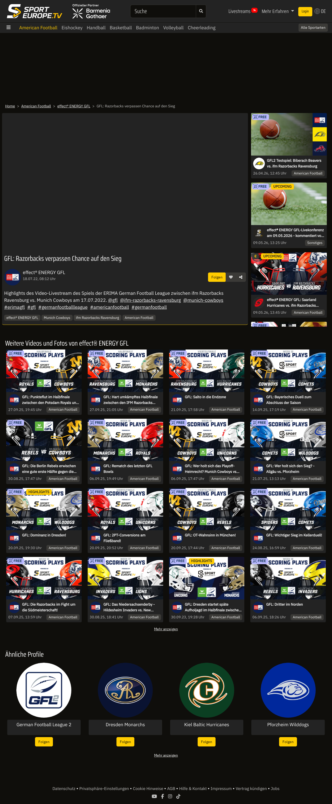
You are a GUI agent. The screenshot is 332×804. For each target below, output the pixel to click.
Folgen (217, 277)
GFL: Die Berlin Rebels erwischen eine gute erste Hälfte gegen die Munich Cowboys (49, 469)
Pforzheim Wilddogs (288, 725)
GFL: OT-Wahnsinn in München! (210, 535)
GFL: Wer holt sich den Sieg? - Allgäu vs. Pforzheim (290, 469)
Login (305, 11)
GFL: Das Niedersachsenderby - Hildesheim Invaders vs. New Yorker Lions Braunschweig (129, 607)
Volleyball (173, 28)
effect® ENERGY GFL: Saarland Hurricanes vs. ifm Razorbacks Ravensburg (291, 302)
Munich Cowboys (57, 317)
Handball (96, 28)
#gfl (31, 307)
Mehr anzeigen (166, 628)
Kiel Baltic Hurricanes (206, 725)
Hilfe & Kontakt (193, 788)
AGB (171, 788)
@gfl (112, 300)
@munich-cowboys (203, 300)
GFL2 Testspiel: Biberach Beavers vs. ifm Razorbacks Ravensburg (294, 163)
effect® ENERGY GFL (73, 106)
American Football (38, 28)
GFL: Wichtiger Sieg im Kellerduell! (294, 535)
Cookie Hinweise (148, 788)
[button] (231, 277)
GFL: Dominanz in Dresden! (44, 535)
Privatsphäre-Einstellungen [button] (104, 788)
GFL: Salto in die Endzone (205, 397)
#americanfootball (109, 307)
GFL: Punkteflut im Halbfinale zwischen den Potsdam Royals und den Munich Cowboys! (50, 400)
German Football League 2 (43, 725)
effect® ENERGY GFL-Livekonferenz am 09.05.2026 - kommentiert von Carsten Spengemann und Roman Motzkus (295, 233)
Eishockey (71, 28)
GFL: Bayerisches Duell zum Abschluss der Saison (288, 400)
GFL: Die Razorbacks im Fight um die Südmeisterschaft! (48, 607)
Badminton (147, 28)
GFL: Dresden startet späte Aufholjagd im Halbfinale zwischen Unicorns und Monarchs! (213, 607)
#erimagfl (14, 307)
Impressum (222, 788)
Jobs (275, 788)
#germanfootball (149, 307)
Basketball (121, 28)
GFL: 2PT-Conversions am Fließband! (124, 538)
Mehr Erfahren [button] (276, 11)
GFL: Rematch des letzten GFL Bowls (127, 469)
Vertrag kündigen (252, 788)
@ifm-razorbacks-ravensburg (150, 300)
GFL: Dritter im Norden (284, 604)
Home (10, 106)
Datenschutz (64, 788)
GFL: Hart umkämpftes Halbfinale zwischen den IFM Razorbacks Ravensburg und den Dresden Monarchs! (130, 400)
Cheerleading (202, 28)
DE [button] (320, 11)
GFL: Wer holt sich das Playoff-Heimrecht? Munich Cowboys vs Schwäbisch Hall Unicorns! (211, 469)
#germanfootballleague (63, 307)
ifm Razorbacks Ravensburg (97, 317)
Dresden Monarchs (125, 725)
